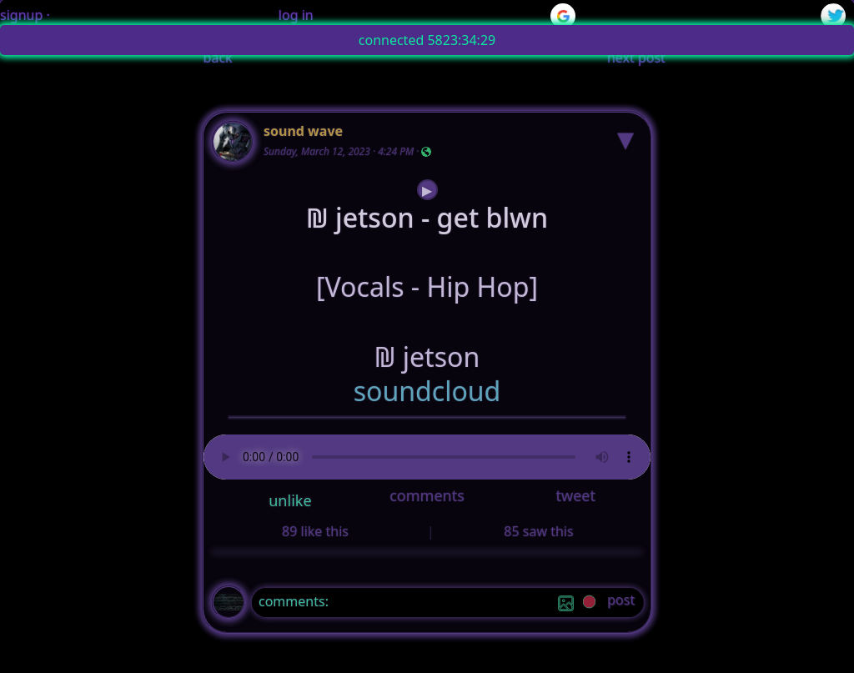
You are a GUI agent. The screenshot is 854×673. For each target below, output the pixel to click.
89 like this (315, 531)
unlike (290, 500)
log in (296, 15)
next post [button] (636, 57)
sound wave (303, 131)
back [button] (218, 57)
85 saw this (538, 531)
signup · (25, 15)
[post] (621, 602)
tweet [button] (575, 495)
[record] (589, 603)
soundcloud (427, 391)
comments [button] (427, 495)
